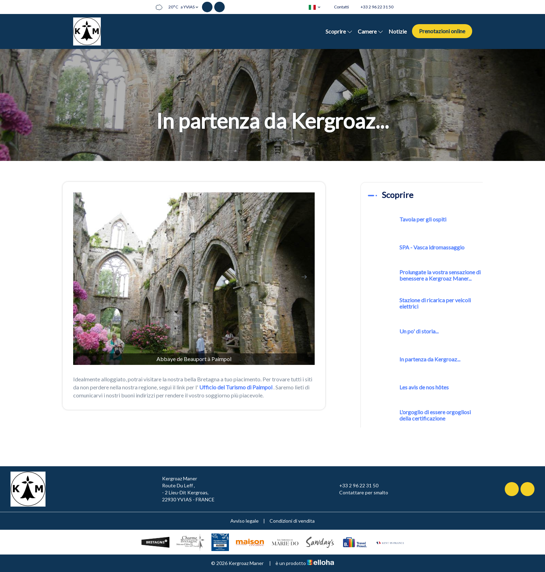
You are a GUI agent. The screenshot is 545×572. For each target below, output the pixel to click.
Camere (370, 31)
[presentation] (84, 277)
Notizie (398, 31)
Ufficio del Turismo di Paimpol (235, 387)
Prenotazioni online (442, 31)
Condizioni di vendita (292, 521)
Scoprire (339, 31)
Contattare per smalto (359, 492)
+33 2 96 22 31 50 (354, 485)
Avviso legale (244, 521)
